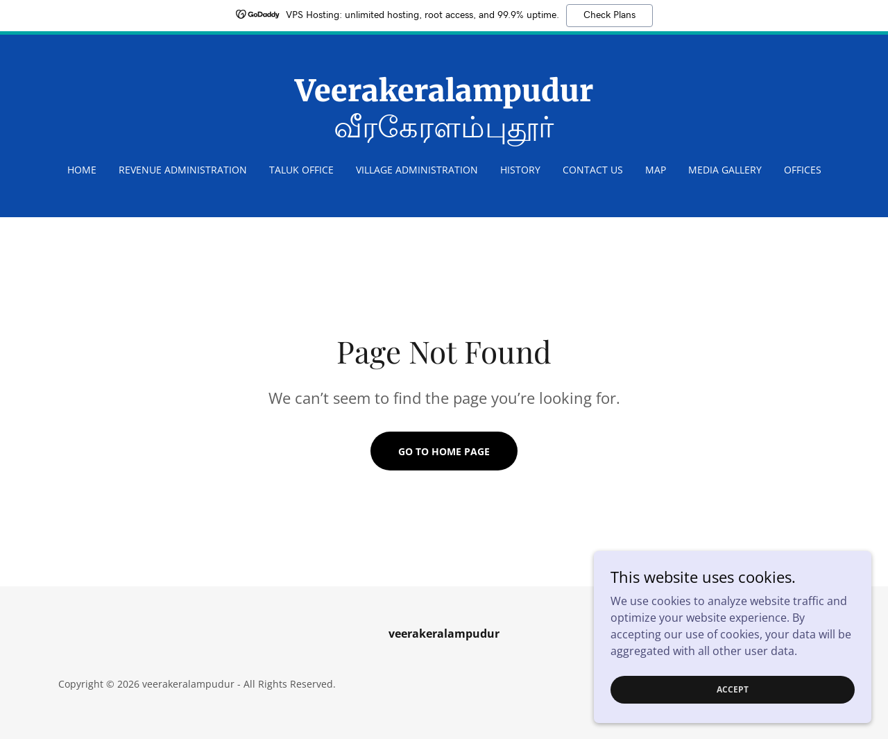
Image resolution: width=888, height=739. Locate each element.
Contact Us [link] (593, 169)
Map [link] (655, 169)
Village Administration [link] (417, 169)
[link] (444, 133)
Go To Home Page (444, 451)
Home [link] (81, 169)
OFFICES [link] (802, 169)
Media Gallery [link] (725, 169)
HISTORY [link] (520, 169)
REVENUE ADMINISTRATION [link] (183, 169)
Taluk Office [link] (301, 169)
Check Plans (609, 15)
